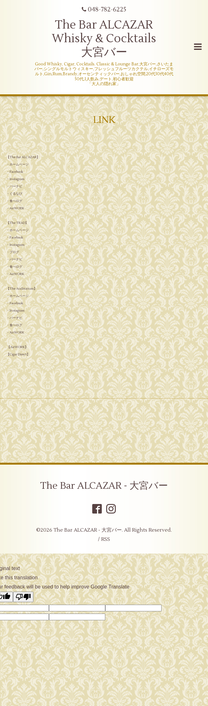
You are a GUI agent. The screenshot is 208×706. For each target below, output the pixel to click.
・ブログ (12, 252)
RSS (105, 539)
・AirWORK (15, 208)
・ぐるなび (14, 194)
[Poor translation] (23, 597)
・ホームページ (17, 164)
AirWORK (17, 347)
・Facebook (14, 172)
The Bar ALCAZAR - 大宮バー (104, 486)
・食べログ (14, 201)
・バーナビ (14, 186)
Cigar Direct (18, 354)
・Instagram (15, 179)
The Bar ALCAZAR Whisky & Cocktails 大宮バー (104, 39)
